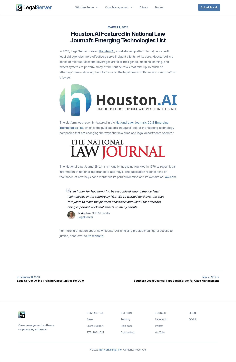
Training (125, 319)
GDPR (192, 319)
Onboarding (127, 332)
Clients (143, 7)
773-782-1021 (95, 332)
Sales (90, 319)
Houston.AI (106, 51)
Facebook (161, 319)
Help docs (127, 325)
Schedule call (209, 7)
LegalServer (85, 217)
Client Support (95, 325)
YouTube (160, 332)
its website (95, 236)
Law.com (170, 177)
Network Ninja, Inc (110, 349)
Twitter (159, 325)
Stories (159, 7)
